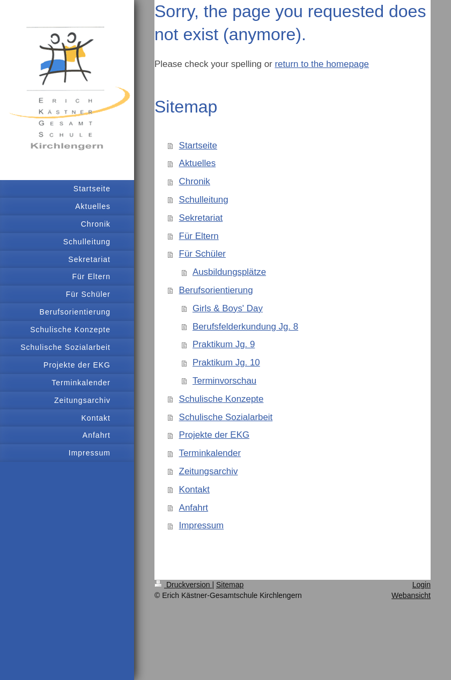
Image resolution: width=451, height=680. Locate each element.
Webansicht (411, 595)
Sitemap (229, 584)
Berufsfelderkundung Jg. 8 (245, 327)
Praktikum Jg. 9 (224, 344)
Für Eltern (199, 236)
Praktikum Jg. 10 (226, 362)
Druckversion (183, 584)
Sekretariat (201, 218)
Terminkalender (210, 453)
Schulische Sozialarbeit (226, 417)
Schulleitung (203, 200)
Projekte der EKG (214, 435)
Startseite (198, 145)
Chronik (194, 181)
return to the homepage (322, 64)
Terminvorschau (224, 381)
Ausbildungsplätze (229, 272)
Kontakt (194, 489)
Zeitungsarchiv (208, 471)
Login (421, 584)
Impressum (201, 525)
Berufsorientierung (216, 290)
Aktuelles (197, 163)
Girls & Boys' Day (228, 308)
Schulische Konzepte (221, 399)
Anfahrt (193, 508)
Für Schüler (202, 254)
